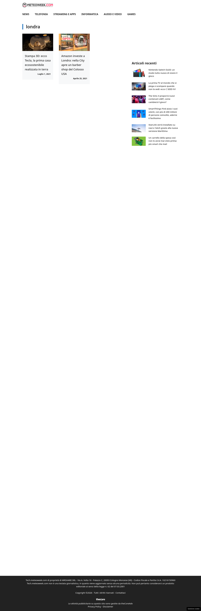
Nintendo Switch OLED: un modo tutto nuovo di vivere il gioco (163, 72)
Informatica (90, 14)
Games (131, 14)
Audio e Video (113, 14)
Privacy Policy (94, 606)
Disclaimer (108, 606)
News (25, 14)
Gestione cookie (193, 609)
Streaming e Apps (64, 14)
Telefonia (41, 14)
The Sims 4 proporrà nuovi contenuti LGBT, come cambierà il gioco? (162, 98)
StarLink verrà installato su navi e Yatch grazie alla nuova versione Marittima (163, 127)
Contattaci (121, 592)
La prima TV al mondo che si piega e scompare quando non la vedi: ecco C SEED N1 (163, 85)
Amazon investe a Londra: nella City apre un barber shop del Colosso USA (73, 65)
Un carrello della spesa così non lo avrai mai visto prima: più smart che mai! (163, 140)
